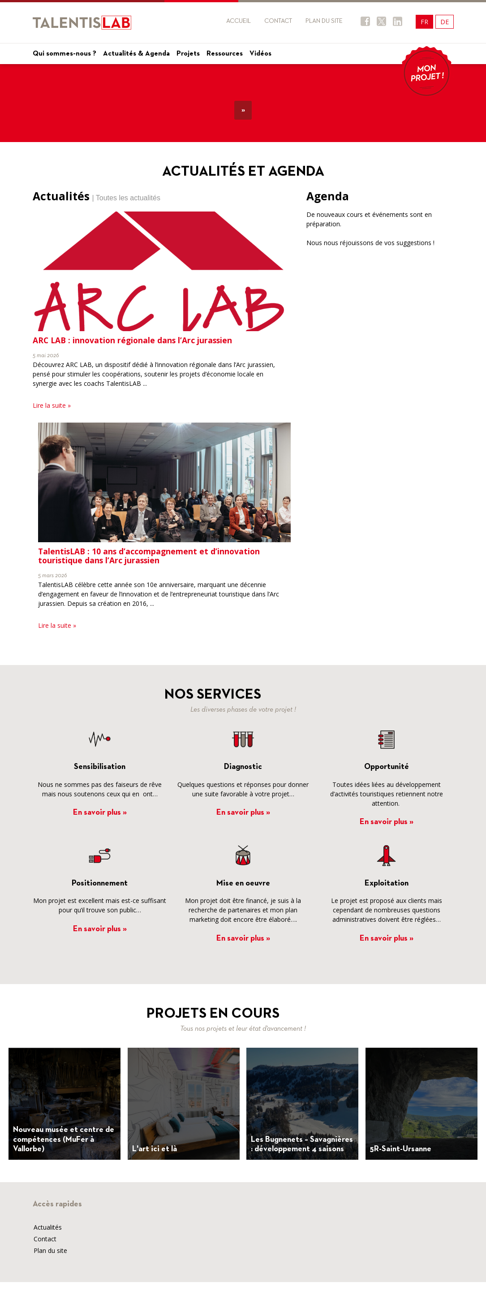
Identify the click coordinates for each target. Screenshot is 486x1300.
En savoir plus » (100, 812)
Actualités (48, 1227)
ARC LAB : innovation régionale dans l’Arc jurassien (132, 340)
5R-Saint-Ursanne (400, 1149)
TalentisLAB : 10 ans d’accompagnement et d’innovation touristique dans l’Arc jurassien (149, 556)
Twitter (381, 21)
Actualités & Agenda (136, 53)
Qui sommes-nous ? (64, 53)
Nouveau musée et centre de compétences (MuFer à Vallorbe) (63, 1139)
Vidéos (260, 53)
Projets (188, 53)
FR (424, 21)
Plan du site (324, 21)
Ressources (224, 53)
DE (444, 21)
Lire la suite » (52, 405)
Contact (278, 21)
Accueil (238, 21)
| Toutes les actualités (126, 198)
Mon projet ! (427, 73)
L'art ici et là (154, 1149)
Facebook (365, 21)
